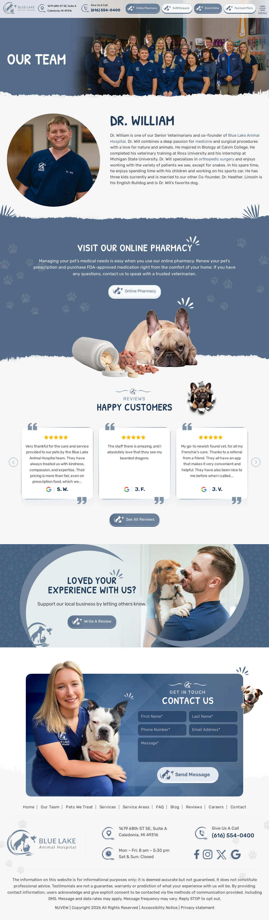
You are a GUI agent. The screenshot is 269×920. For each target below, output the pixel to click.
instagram (207, 854)
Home (28, 807)
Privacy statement (197, 907)
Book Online (212, 8)
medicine (203, 141)
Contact (238, 807)
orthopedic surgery (216, 159)
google (236, 854)
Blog (174, 807)
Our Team (50, 807)
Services (108, 807)
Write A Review (97, 621)
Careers (216, 807)
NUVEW (62, 907)
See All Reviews (140, 519)
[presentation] (13, 462)
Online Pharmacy (146, 8)
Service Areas (136, 807)
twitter (221, 854)
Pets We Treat (79, 807)
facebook (196, 854)
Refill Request (181, 8)
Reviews (194, 807)
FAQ (160, 807)
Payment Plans (243, 8)
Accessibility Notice (160, 907)
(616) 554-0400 (105, 10)
